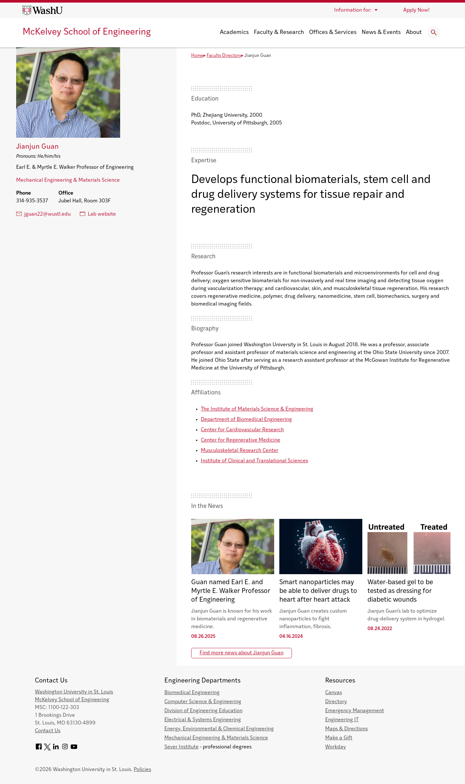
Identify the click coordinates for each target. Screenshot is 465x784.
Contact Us (47, 731)
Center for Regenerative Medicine (240, 440)
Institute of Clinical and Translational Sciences (254, 461)
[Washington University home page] (43, 10)
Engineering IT (342, 720)
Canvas (333, 692)
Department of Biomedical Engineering (246, 419)
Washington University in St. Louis (74, 692)
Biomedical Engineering (192, 692)
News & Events (381, 32)
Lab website (98, 214)
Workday (335, 747)
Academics (234, 32)
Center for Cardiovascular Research (242, 430)
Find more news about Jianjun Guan (242, 653)
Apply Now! (416, 10)
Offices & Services (332, 32)
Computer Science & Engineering (202, 701)
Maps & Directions (346, 729)
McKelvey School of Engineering (87, 32)
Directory (336, 701)
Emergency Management (354, 711)
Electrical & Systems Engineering (202, 720)
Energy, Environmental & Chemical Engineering (219, 729)
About (414, 32)
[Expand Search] (434, 32)
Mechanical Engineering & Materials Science (68, 180)
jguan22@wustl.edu (43, 214)
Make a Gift (338, 738)
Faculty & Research (279, 32)
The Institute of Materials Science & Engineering (257, 409)
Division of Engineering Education (203, 711)
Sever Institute (181, 747)
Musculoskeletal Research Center (239, 450)
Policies (142, 769)
